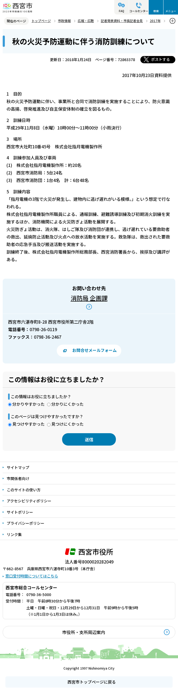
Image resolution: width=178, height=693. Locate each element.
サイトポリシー (20, 512)
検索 (156, 11)
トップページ (41, 20)
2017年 (155, 20)
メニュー (170, 11)
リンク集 (14, 534)
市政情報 (64, 20)
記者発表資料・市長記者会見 (122, 20)
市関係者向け (18, 478)
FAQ (121, 11)
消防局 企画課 (89, 297)
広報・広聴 (86, 20)
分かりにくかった (67, 404)
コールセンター (138, 11)
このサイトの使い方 (24, 489)
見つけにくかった (67, 424)
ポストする (160, 59)
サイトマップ (18, 467)
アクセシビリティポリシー (29, 500)
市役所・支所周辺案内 (83, 632)
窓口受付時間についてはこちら (31, 576)
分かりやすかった (28, 404)
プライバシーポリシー (25, 523)
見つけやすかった (28, 424)
